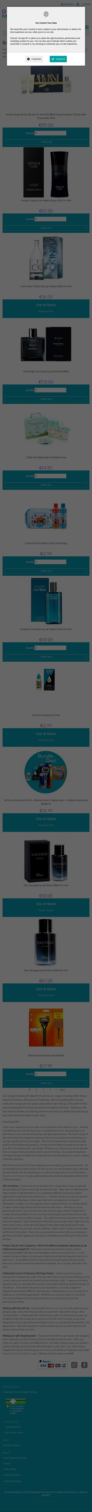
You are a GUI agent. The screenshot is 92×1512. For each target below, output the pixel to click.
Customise (36, 59)
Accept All (60, 59)
